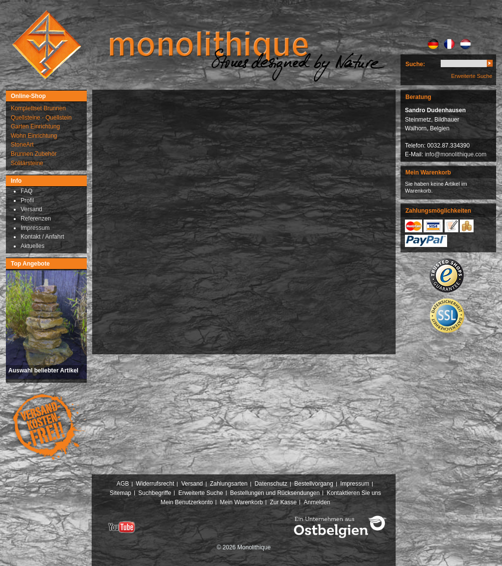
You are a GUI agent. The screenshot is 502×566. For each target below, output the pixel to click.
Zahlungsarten (229, 483)
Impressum (354, 483)
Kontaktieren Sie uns (354, 493)
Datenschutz (270, 483)
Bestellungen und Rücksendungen (275, 493)
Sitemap (120, 493)
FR (449, 44)
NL (465, 44)
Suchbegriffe (154, 493)
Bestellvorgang (313, 483)
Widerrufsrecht (155, 483)
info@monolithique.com (456, 154)
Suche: (415, 64)
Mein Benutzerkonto (186, 502)
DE (433, 44)
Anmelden (317, 502)
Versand (192, 483)
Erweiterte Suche (471, 76)
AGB (123, 483)
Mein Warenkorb (241, 502)
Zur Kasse (283, 502)
